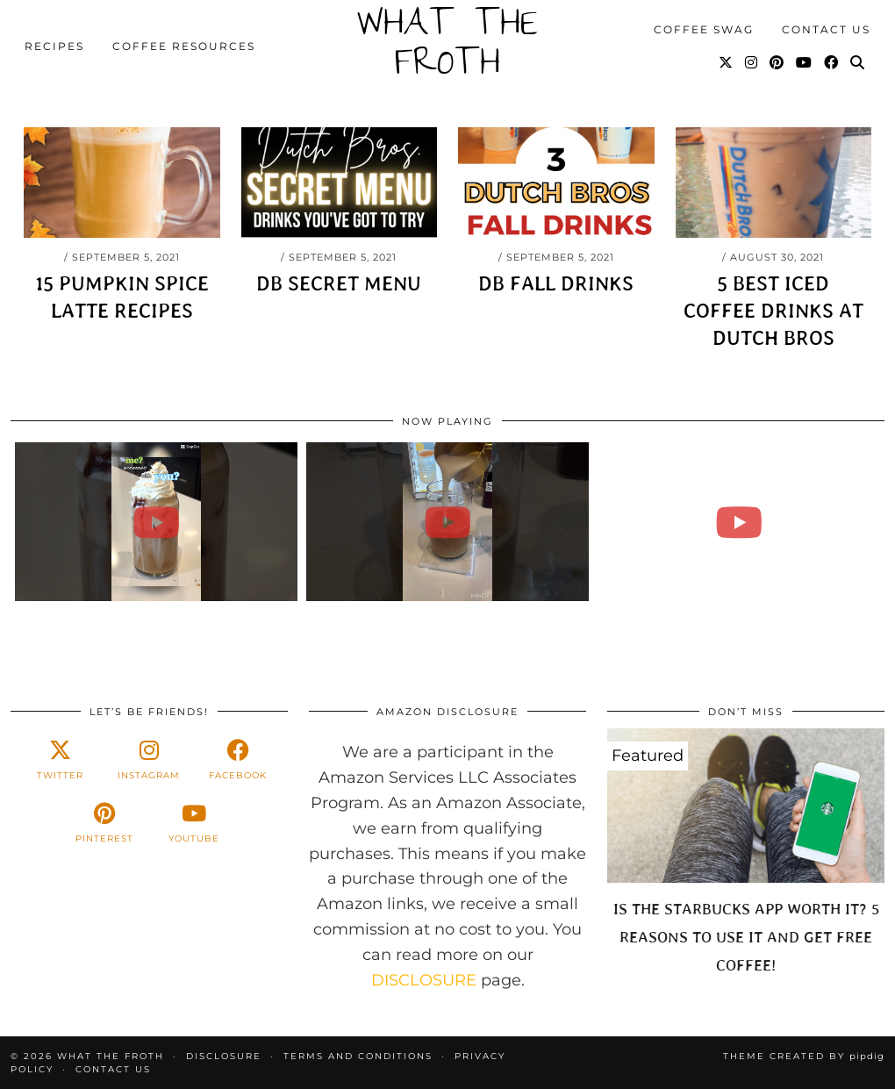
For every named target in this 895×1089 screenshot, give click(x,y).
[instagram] (148, 760)
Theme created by (803, 1056)
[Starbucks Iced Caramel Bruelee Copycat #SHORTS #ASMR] (739, 521)
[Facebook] (832, 63)
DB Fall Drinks (556, 283)
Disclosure (223, 1056)
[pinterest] (105, 823)
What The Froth (447, 46)
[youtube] (193, 823)
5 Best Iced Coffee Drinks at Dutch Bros (773, 310)
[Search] (858, 63)
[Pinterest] (777, 63)
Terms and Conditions (358, 1056)
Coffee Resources (183, 46)
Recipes (54, 46)
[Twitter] (726, 63)
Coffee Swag (704, 29)
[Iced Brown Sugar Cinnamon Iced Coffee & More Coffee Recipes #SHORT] (447, 521)
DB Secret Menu (338, 283)
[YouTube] (804, 63)
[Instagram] (752, 63)
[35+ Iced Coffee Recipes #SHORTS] (156, 521)
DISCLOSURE (423, 980)
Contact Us (826, 29)
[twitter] (60, 760)
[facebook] (238, 760)
